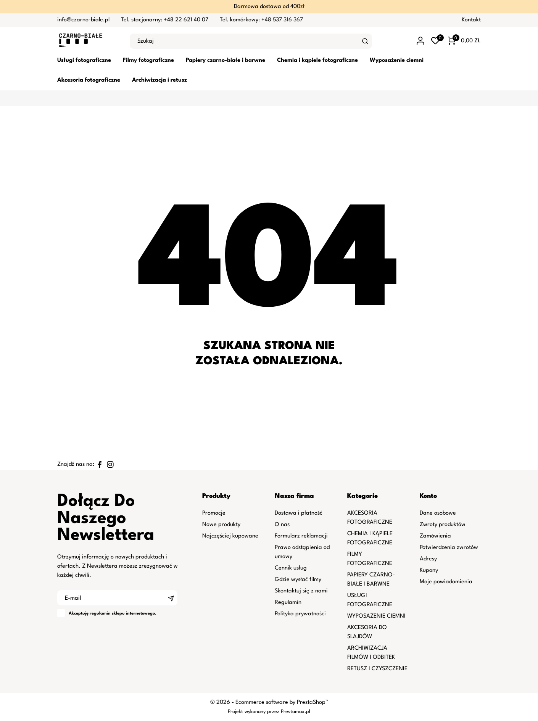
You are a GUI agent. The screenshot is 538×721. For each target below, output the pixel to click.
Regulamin (288, 602)
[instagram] (110, 464)
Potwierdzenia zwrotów (449, 547)
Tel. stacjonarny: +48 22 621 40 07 (164, 20)
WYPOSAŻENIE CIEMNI (376, 616)
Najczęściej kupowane (230, 536)
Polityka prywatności (300, 614)
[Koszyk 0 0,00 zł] (464, 41)
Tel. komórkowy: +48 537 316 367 (261, 20)
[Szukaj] (365, 41)
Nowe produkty (221, 525)
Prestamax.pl (295, 711)
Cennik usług (291, 568)
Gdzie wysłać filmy (298, 580)
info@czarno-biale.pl (83, 20)
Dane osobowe (438, 513)
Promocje (214, 513)
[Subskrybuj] (170, 597)
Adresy (428, 559)
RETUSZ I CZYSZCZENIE (377, 669)
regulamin (100, 614)
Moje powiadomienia (446, 582)
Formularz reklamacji (301, 536)
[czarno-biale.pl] (87, 41)
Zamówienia (435, 536)
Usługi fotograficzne (84, 60)
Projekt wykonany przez (254, 711)
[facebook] (99, 464)
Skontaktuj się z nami (301, 591)
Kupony (429, 570)
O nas (282, 525)
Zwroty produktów (443, 525)
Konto (428, 496)
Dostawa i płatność (298, 513)
